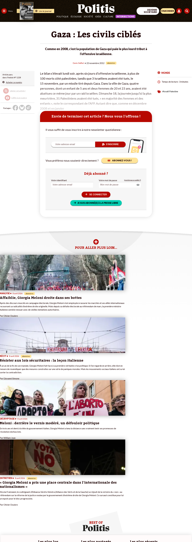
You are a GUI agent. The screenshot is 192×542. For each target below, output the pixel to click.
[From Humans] (160, 526)
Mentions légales (20, 532)
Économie (16, 488)
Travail (14, 485)
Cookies (113, 532)
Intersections (125, 16)
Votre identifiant (59, 180)
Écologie (76, 16)
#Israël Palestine (170, 91)
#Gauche (49, 491)
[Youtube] (174, 519)
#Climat (48, 485)
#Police (48, 488)
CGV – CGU (60, 532)
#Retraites (50, 494)
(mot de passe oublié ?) (132, 180)
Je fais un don (29, 488)
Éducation (16, 491)
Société (88, 16)
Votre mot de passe (108, 180)
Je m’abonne (28, 494)
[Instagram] (183, 519)
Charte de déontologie (41, 532)
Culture (108, 16)
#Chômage (50, 497)
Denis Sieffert (78, 63)
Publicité (102, 532)
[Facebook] (157, 519)
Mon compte (28, 506)
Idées (98, 16)
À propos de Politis (31, 503)
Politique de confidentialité (82, 532)
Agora (4, 485)
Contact (5, 532)
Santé (14, 494)
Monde (4, 503)
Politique (62, 16)
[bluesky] (165, 519)
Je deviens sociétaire (32, 491)
